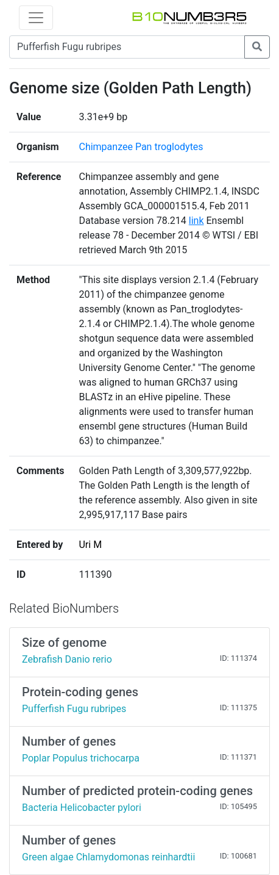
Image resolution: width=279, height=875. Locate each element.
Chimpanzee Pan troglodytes (141, 147)
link (196, 220)
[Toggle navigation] (36, 17)
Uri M (90, 544)
